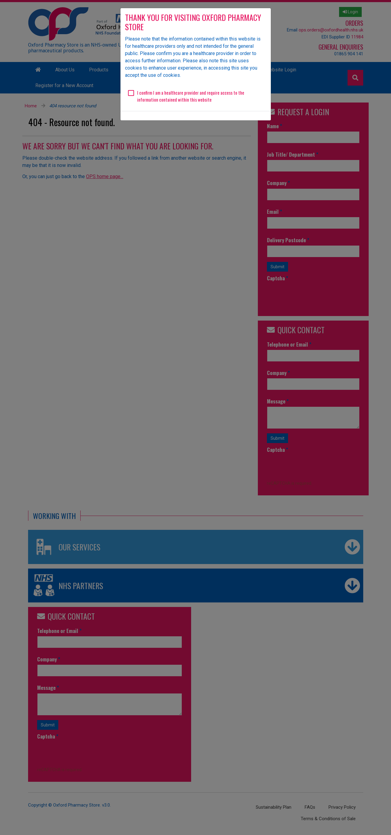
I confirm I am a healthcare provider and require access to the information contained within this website (190, 96)
